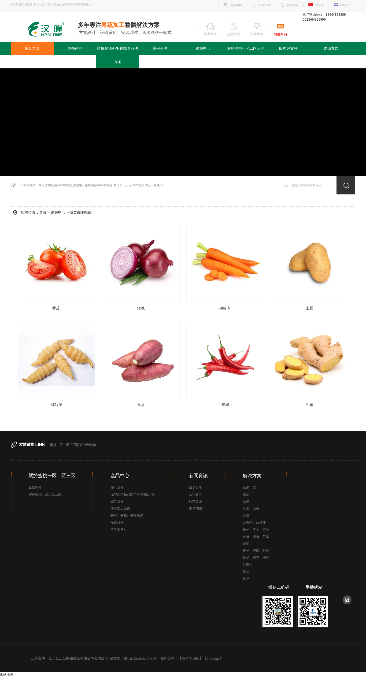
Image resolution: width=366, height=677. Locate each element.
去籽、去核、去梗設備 (127, 515)
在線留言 (264, 5)
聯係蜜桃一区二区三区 (45, 494)
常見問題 (195, 508)
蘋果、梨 (249, 487)
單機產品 (74, 48)
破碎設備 (117, 501)
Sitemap (212, 659)
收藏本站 (293, 5)
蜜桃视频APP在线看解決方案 (117, 55)
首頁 (42, 212)
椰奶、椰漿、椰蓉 (256, 557)
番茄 (246, 494)
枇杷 (246, 578)
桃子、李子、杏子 (256, 529)
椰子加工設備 (120, 508)
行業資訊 (195, 501)
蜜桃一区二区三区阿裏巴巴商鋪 (73, 445)
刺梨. (246, 571)
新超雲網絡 (190, 659)
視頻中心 (203, 48)
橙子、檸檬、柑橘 (256, 550)
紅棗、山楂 (251, 508)
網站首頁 (32, 48)
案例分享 (160, 48)
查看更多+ (118, 529)
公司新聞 (195, 494)
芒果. (246, 501)
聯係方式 (330, 48)
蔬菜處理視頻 (80, 212)
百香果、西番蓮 (254, 522)
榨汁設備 (117, 487)
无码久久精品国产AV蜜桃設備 (132, 494)
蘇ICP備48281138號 (140, 659)
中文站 (319, 5)
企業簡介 (35, 487)
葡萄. (246, 543)
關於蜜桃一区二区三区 (245, 48)
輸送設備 (117, 522)
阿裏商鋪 (280, 34)
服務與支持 (288, 48)
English (345, 5)
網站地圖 (236, 5)
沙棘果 (248, 564)
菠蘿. (246, 515)
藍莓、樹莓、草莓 (256, 536)
